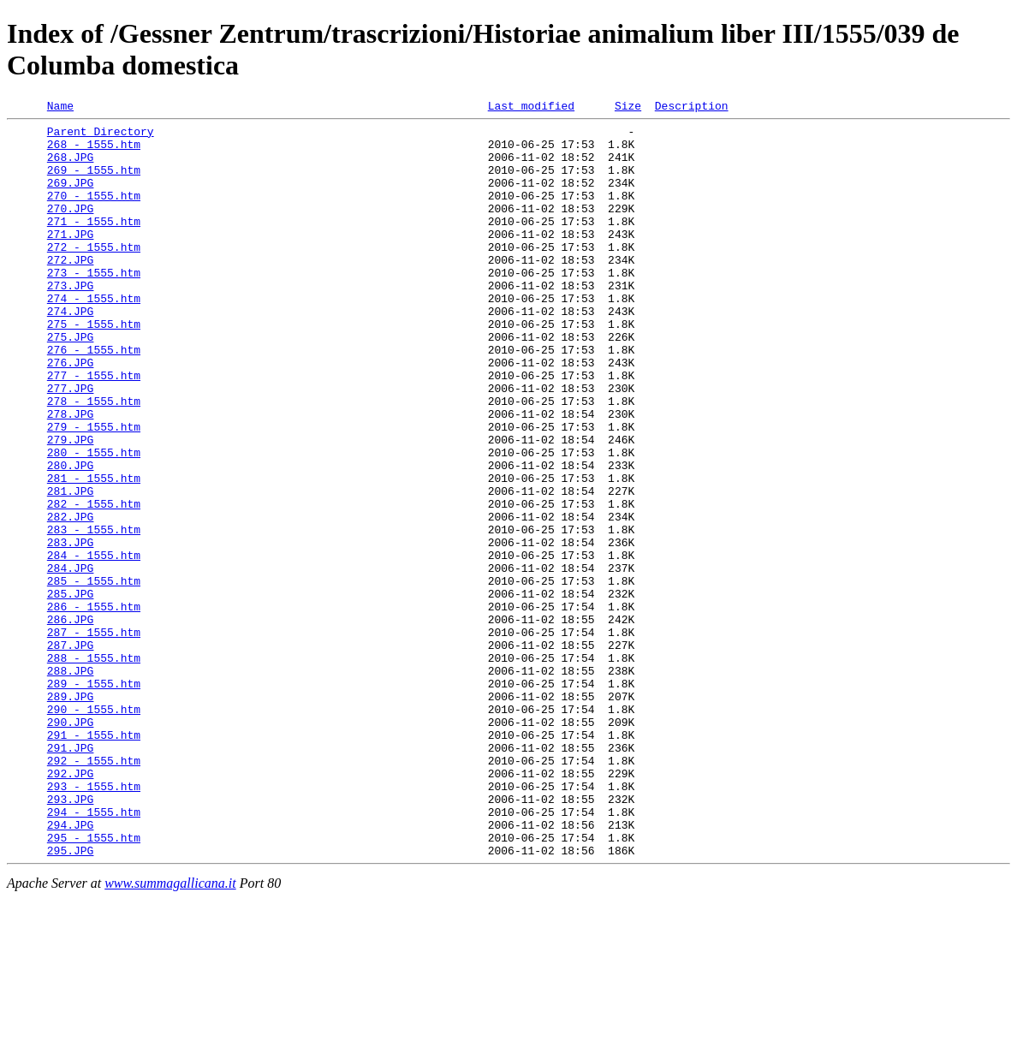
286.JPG (70, 721)
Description (692, 108)
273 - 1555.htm (93, 305)
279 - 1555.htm (93, 490)
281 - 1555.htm (93, 552)
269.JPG (70, 197)
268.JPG (70, 167)
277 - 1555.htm (93, 429)
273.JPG (70, 321)
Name (60, 108)
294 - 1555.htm (93, 953)
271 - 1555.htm (93, 244)
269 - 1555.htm (93, 182)
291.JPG (70, 875)
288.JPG (70, 783)
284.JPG (70, 660)
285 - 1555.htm (93, 675)
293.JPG (70, 937)
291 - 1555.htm (93, 860)
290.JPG (70, 845)
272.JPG (70, 290)
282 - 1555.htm (93, 583)
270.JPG (70, 228)
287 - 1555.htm (93, 737)
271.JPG (70, 259)
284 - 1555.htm (93, 644)
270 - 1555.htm (93, 213)
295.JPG (70, 999)
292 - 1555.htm (93, 891)
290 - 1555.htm (93, 829)
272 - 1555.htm (93, 275)
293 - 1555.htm (93, 922)
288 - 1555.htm (93, 768)
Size (628, 108)
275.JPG (70, 382)
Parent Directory (100, 136)
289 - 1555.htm (93, 798)
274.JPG (70, 352)
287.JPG (70, 752)
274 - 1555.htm (93, 336)
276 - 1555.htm (93, 398)
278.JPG (70, 475)
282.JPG (70, 598)
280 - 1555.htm (93, 521)
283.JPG (70, 629)
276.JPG (70, 413)
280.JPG (70, 536)
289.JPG (70, 814)
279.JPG (70, 506)
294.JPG (70, 968)
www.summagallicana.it (170, 1032)
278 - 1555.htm (93, 459)
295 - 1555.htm (93, 983)
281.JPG (70, 567)
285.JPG (70, 691)
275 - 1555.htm (93, 367)
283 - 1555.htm (93, 614)
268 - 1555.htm (93, 151)
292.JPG (70, 906)
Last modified (531, 108)
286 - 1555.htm (93, 706)
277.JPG (70, 444)
